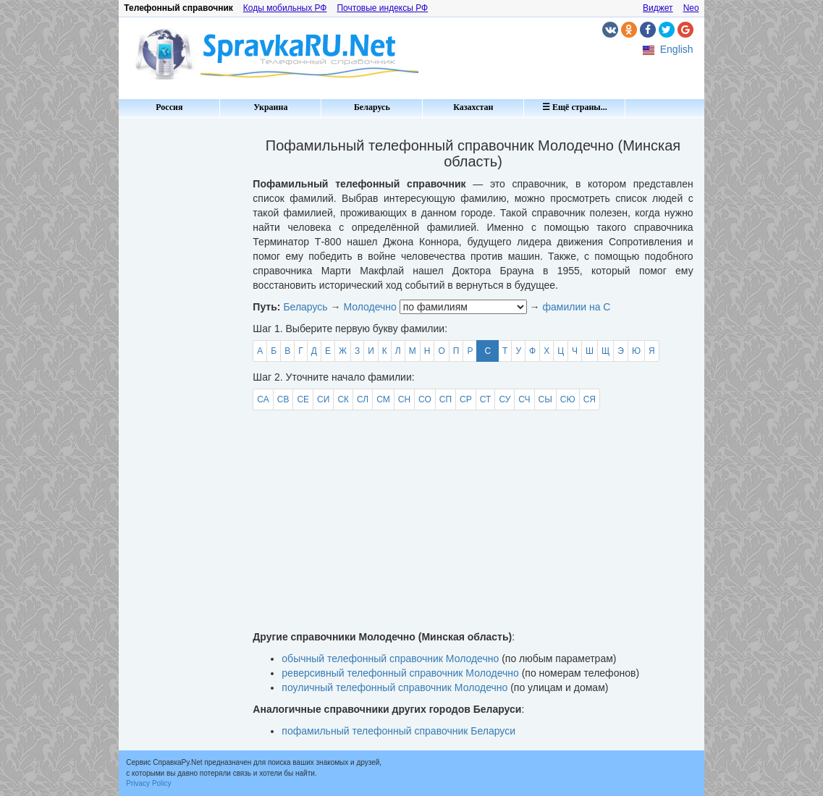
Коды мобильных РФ (285, 8)
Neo (691, 8)
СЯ (589, 399)
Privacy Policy (148, 783)
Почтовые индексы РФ (382, 8)
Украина (270, 107)
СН (404, 399)
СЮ (567, 399)
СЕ (303, 399)
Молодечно (369, 307)
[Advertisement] (180, 340)
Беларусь (372, 107)
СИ (323, 399)
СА (263, 399)
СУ (504, 399)
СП (445, 399)
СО (424, 399)
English (676, 49)
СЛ (362, 399)
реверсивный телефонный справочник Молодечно (400, 673)
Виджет (658, 8)
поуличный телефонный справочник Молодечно (394, 687)
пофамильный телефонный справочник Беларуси (398, 731)
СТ (485, 399)
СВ (283, 399)
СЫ (545, 399)
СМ (383, 399)
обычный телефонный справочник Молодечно (390, 658)
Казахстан (473, 107)
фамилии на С (576, 307)
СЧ (524, 399)
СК (343, 399)
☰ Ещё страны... (574, 107)
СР (466, 399)
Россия (169, 107)
